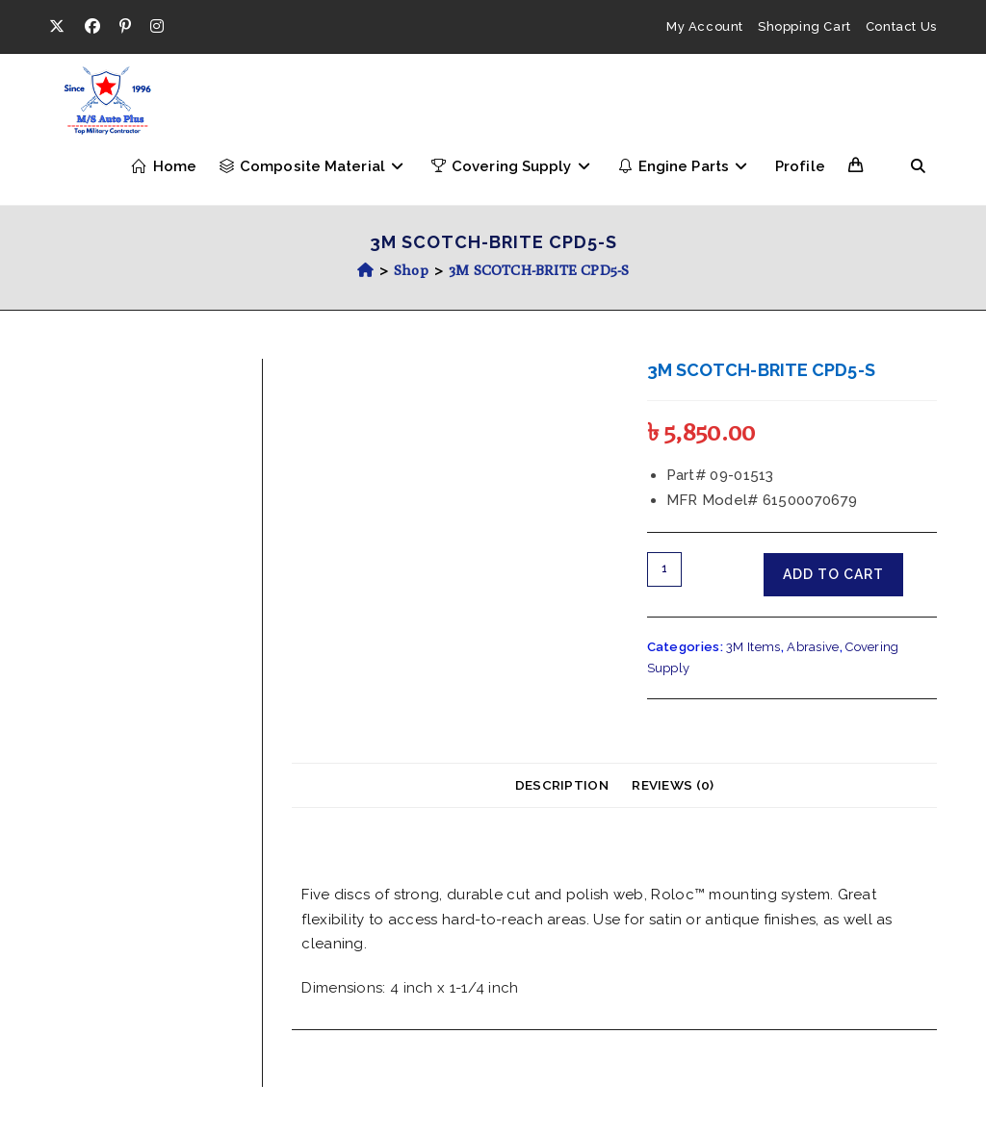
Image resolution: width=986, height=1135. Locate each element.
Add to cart (833, 574)
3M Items (753, 647)
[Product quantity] (664, 569)
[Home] (365, 270)
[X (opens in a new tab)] (61, 27)
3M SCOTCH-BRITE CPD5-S (539, 270)
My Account (704, 26)
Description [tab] (562, 785)
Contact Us (901, 26)
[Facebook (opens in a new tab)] (92, 27)
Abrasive (813, 647)
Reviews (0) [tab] (673, 785)
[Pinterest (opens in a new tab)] (125, 27)
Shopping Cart (804, 26)
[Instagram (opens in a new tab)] (157, 27)
